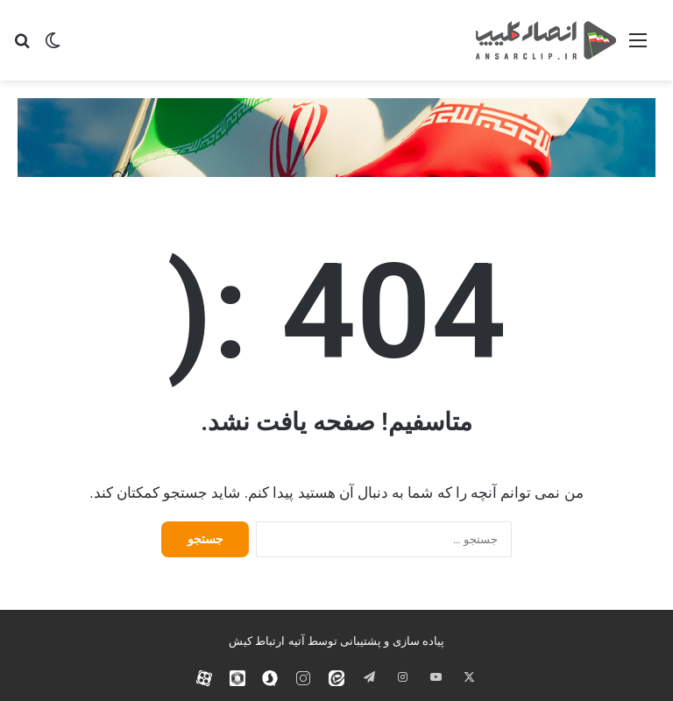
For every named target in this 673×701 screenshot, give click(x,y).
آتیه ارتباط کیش (266, 641)
